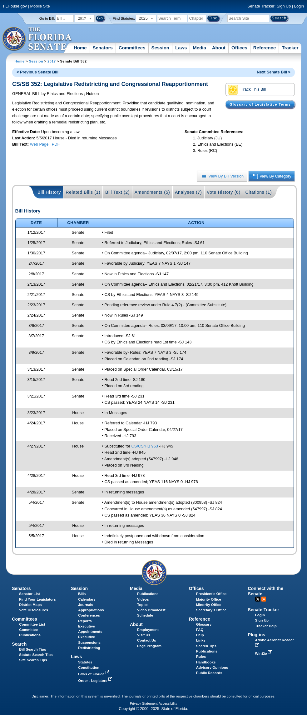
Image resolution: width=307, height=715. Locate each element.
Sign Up (284, 6)
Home (80, 47)
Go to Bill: (47, 18)
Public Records (209, 673)
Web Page (39, 144)
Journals (85, 605)
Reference (264, 47)
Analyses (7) (188, 192)
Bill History (49, 192)
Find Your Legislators (37, 599)
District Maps (30, 605)
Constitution (88, 667)
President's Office (211, 594)
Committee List (32, 624)
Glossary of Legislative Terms (260, 104)
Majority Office (208, 599)
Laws (181, 47)
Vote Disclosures (33, 610)
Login (299, 6)
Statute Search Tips (35, 655)
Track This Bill (247, 90)
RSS (263, 599)
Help (200, 635)
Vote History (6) (223, 192)
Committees (132, 47)
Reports (85, 621)
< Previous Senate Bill (37, 72)
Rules (201, 656)
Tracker (290, 47)
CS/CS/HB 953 (144, 446)
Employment (148, 630)
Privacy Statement (144, 703)
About (218, 47)
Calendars (87, 599)
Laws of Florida (94, 674)
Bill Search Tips (32, 649)
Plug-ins (256, 634)
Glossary (203, 624)
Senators (103, 47)
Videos (143, 599)
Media (199, 47)
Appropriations (91, 610)
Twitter (257, 599)
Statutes (85, 662)
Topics (142, 605)
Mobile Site (40, 6)
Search (19, 644)
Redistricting (89, 648)
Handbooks (206, 662)
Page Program (149, 646)
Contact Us (146, 640)
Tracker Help (266, 626)
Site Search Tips (33, 660)
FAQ (200, 630)
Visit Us (143, 635)
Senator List (29, 594)
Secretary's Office (211, 610)
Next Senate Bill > (273, 72)
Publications (147, 594)
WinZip (264, 653)
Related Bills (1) (83, 192)
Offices (239, 47)
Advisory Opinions (212, 667)
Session (160, 47)
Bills (82, 594)
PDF (56, 144)
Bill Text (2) (117, 192)
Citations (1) (258, 192)
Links (200, 640)
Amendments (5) (152, 192)
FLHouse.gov (15, 6)
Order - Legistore (95, 680)
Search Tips (206, 646)
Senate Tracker (263, 609)
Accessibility (168, 703)
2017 (51, 61)
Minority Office (208, 605)
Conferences (89, 615)
